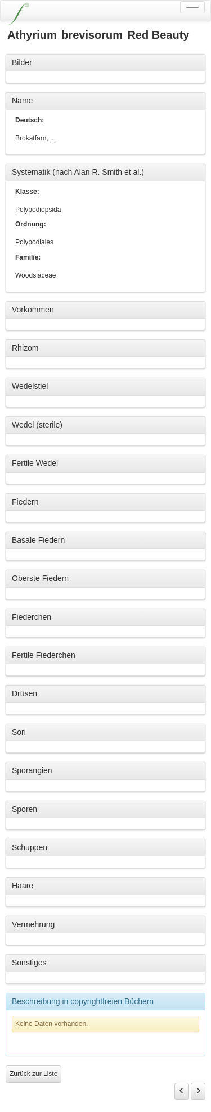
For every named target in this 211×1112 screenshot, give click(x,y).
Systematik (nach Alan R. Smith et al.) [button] (78, 171)
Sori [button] (19, 732)
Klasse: (27, 192)
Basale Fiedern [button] (38, 539)
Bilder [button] (22, 62)
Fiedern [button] (25, 501)
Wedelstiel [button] (30, 386)
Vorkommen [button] (33, 309)
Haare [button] (22, 885)
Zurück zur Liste (33, 1074)
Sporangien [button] (32, 770)
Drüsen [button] (24, 693)
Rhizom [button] (25, 347)
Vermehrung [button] (33, 924)
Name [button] (22, 100)
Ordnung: (30, 224)
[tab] (105, 63)
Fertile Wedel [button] (35, 463)
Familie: (28, 257)
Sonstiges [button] (29, 962)
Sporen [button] (24, 809)
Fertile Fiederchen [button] (43, 655)
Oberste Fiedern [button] (40, 578)
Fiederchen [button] (31, 616)
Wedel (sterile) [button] (37, 424)
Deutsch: (29, 120)
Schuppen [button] (29, 847)
